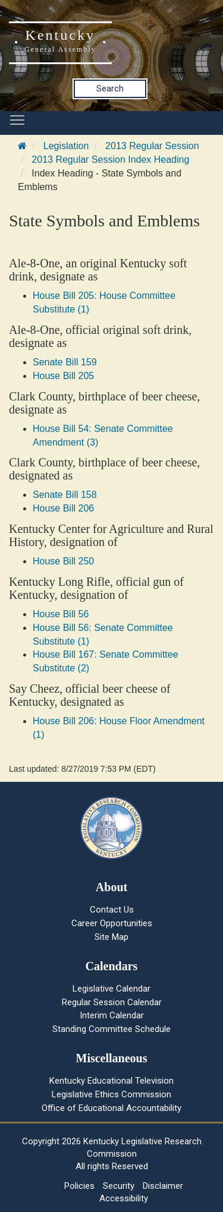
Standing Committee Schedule (111, 1029)
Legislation (66, 146)
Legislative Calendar (111, 988)
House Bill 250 (63, 561)
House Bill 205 (63, 376)
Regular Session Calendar (112, 1002)
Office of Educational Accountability (111, 1108)
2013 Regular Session (152, 146)
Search (110, 88)
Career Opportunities (111, 923)
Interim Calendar (112, 1015)
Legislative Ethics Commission (111, 1094)
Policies (79, 1186)
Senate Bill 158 (65, 495)
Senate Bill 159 (65, 362)
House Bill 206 (63, 508)
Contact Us (112, 909)
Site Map (111, 937)
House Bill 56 (61, 614)
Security (118, 1186)
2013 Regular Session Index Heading (110, 159)
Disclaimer (163, 1186)
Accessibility (123, 1198)
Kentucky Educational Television (111, 1080)
